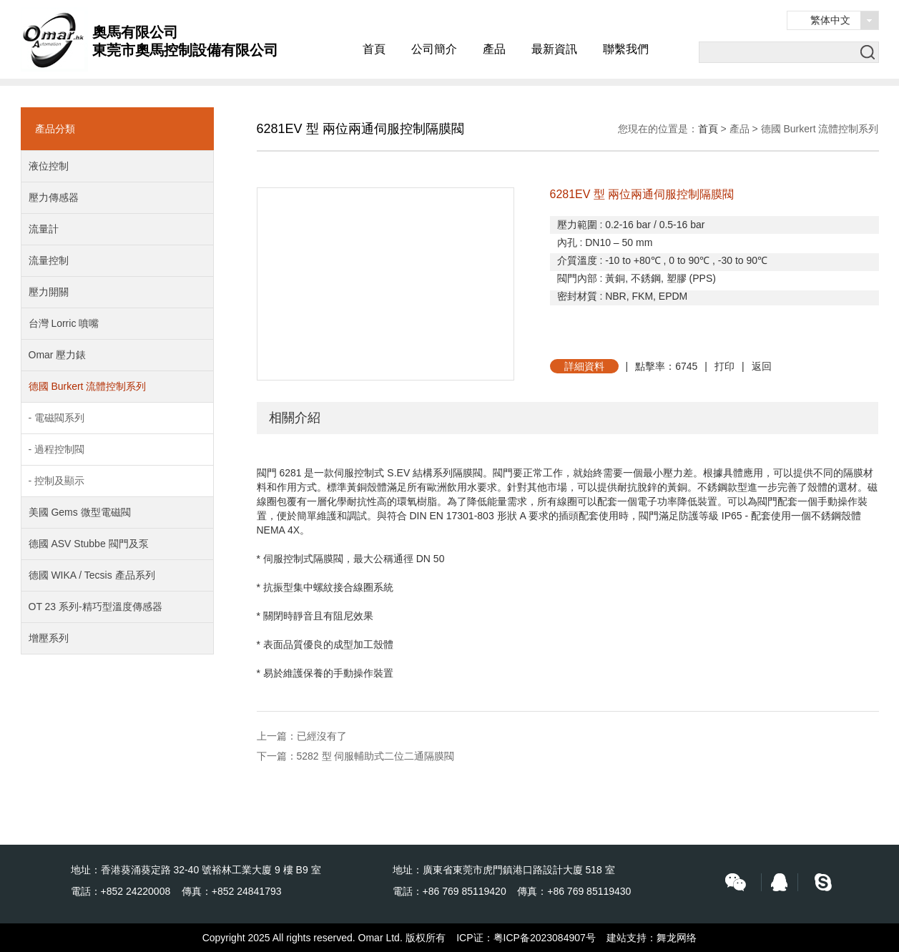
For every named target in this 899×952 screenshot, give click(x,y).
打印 (724, 366)
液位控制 (49, 166)
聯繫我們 (626, 49)
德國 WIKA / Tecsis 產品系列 (92, 575)
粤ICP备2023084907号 (544, 937)
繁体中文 (830, 20)
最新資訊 (554, 49)
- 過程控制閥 (57, 449)
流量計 (44, 229)
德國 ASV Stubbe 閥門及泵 (89, 543)
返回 (762, 366)
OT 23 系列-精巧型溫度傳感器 (95, 606)
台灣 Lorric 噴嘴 (64, 323)
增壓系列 (49, 638)
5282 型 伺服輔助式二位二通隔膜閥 (376, 756)
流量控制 (49, 260)
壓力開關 (49, 292)
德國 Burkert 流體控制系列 (88, 386)
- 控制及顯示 (57, 480)
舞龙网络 (677, 937)
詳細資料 (584, 366)
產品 (494, 49)
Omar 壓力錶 (58, 354)
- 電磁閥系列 (57, 417)
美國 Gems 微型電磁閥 (80, 512)
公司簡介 (434, 49)
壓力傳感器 (54, 197)
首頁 (374, 49)
